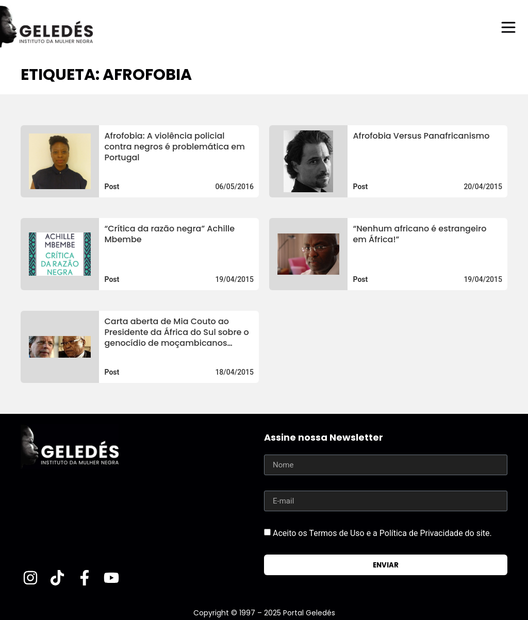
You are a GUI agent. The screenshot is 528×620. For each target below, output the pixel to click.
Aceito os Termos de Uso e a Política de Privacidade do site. (382, 533)
